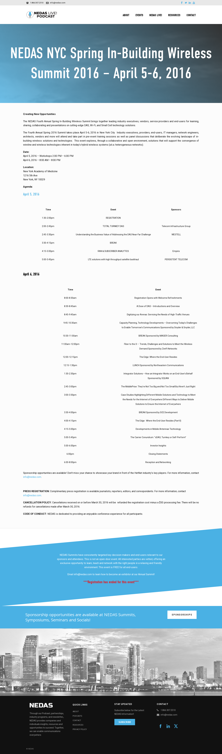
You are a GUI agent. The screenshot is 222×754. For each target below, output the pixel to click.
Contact (191, 15)
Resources (174, 15)
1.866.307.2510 (36, 3)
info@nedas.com (57, 3)
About (126, 15)
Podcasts (77, 716)
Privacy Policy (80, 729)
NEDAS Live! (155, 15)
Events (139, 15)
